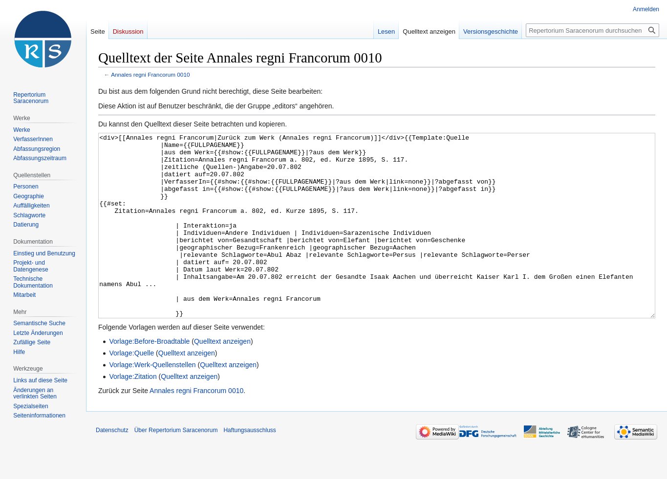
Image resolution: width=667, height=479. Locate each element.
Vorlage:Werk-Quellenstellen (152, 401)
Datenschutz (112, 466)
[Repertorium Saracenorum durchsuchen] (592, 30)
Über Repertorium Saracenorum (176, 466)
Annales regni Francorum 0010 (150, 74)
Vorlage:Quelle (131, 390)
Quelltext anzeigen (222, 378)
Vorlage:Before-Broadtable (149, 378)
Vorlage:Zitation (132, 413)
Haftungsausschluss (249, 466)
